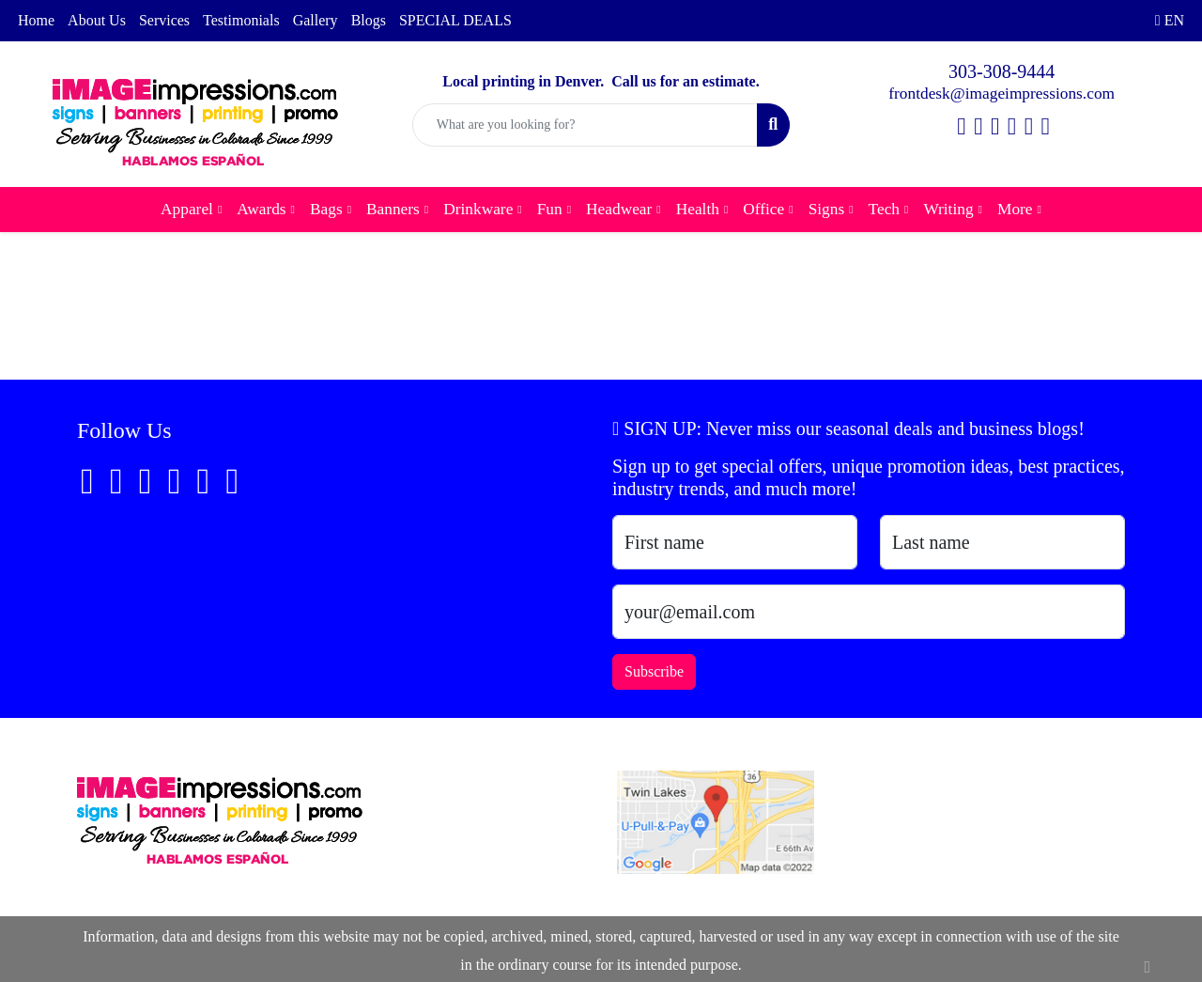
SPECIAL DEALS (455, 20)
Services (164, 20)
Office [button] (763, 209)
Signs (827, 209)
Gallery (315, 20)
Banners (393, 209)
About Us (97, 20)
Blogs (368, 20)
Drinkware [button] (478, 209)
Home (36, 20)
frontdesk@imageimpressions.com (1001, 93)
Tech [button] (884, 209)
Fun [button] (549, 209)
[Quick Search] (585, 125)
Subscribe (654, 671)
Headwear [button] (619, 209)
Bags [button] (326, 209)
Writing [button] (948, 209)
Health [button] (697, 209)
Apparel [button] (187, 209)
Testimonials (241, 20)
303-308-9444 (1001, 71)
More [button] (1015, 209)
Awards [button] (261, 209)
